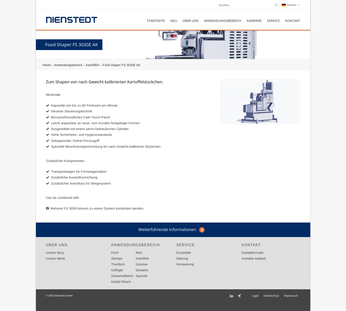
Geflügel (117, 270)
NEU (173, 20)
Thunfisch (118, 264)
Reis (139, 252)
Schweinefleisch (122, 276)
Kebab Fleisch (121, 282)
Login (255, 296)
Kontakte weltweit (254, 258)
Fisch (114, 252)
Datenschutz (271, 296)
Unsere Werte (55, 258)
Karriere (254, 20)
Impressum (291, 296)
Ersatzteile (183, 252)
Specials (141, 276)
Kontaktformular (253, 252)
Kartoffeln (92, 65)
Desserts (142, 270)
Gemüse (141, 264)
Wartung (182, 258)
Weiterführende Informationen (167, 229)
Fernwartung (185, 264)
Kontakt (292, 20)
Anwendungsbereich (222, 20)
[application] (260, 101)
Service (273, 20)
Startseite (156, 20)
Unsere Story (55, 252)
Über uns (190, 20)
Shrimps (116, 258)
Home (47, 65)
